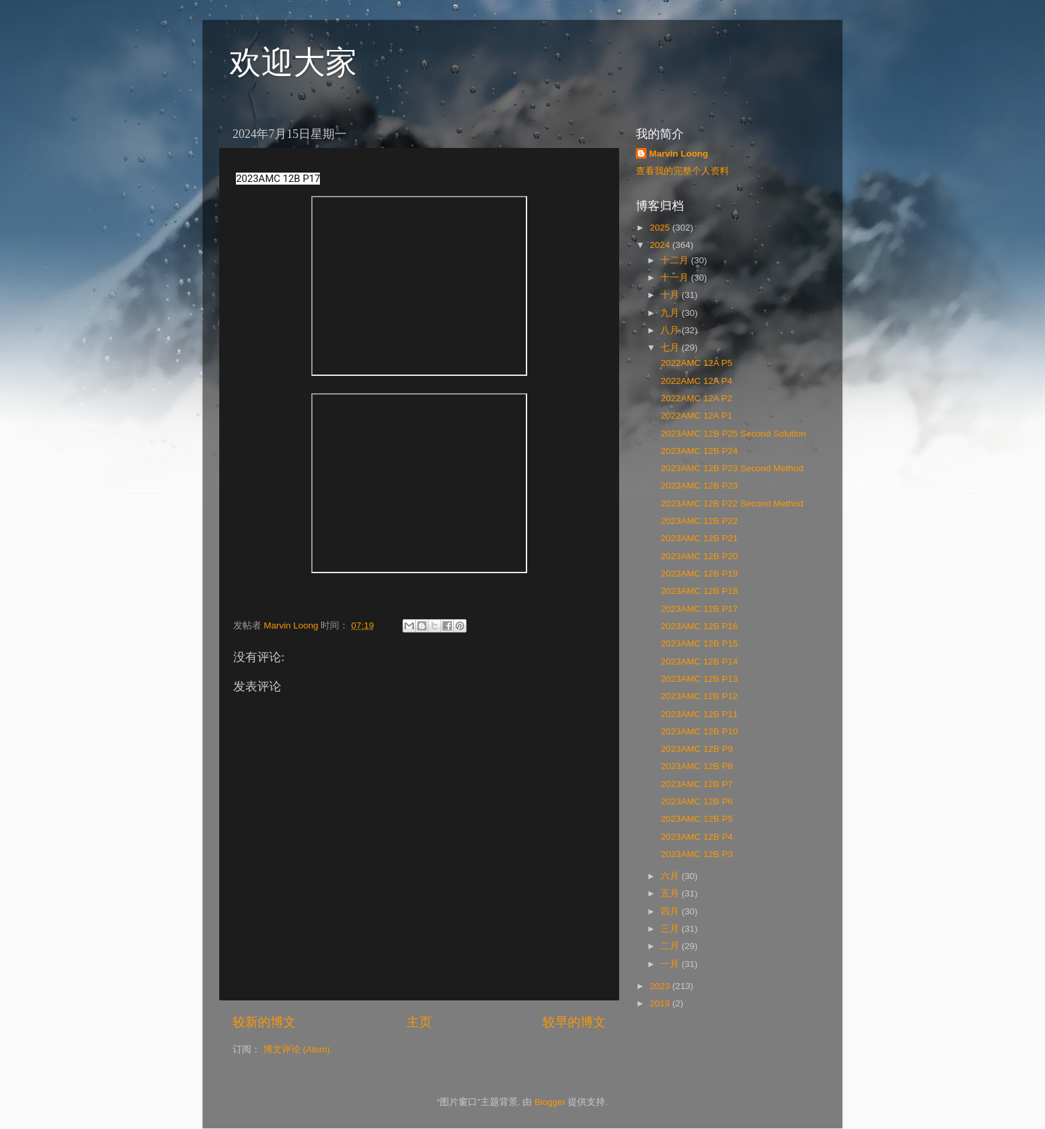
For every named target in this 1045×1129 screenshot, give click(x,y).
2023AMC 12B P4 (695, 837)
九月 (671, 313)
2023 (661, 986)
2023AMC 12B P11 (698, 714)
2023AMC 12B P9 (695, 749)
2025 (661, 228)
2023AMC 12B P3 (695, 854)
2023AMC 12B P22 (698, 521)
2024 (661, 245)
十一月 (675, 278)
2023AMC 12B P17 (698, 609)
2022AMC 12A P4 (695, 381)
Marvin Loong (678, 154)
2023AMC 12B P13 (698, 679)
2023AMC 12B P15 (698, 643)
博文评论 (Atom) (296, 1049)
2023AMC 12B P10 (698, 731)
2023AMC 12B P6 (695, 801)
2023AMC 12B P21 (698, 538)
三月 (671, 929)
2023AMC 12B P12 (698, 696)
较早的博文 (574, 1022)
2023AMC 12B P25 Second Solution (732, 434)
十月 (671, 295)
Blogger (550, 1102)
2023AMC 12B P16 (698, 626)
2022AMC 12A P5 (695, 363)
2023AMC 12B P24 (698, 451)
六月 (671, 876)
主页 (419, 1022)
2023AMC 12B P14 (698, 661)
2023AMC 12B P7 (695, 784)
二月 (671, 946)
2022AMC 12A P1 (695, 416)
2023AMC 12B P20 (698, 556)
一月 (671, 964)
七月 (671, 348)
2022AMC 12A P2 (695, 398)
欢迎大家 (293, 62)
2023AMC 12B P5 (695, 819)
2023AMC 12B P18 (698, 591)
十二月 (675, 260)
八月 (671, 330)
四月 (671, 911)
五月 (671, 893)
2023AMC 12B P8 (695, 766)
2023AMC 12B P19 (698, 573)
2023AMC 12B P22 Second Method (731, 504)
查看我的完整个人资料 (682, 171)
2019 (661, 1003)
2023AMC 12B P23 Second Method (731, 468)
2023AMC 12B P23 (698, 486)
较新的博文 (264, 1022)
